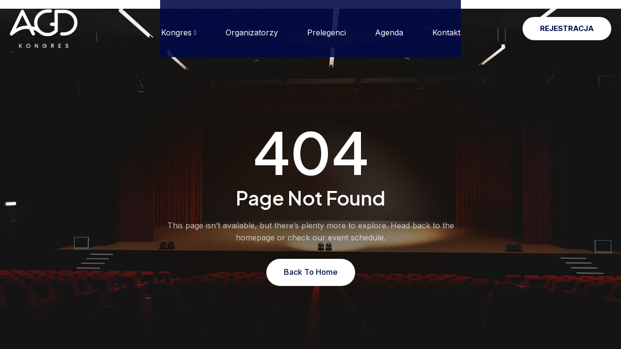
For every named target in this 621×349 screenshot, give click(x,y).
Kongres (178, 24)
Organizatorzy (252, 24)
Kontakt (446, 24)
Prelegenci (326, 24)
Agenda (389, 24)
